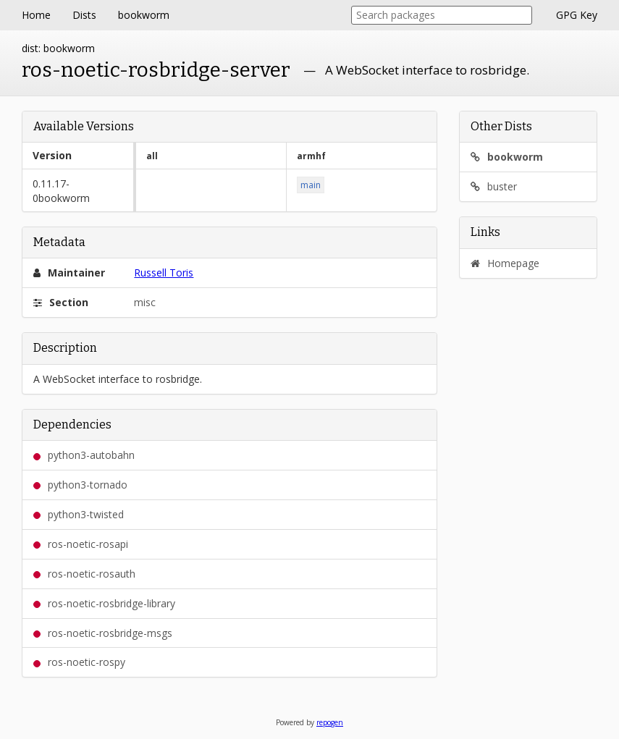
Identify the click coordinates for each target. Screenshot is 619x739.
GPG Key (576, 15)
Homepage (505, 263)
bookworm (143, 15)
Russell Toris (163, 272)
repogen (329, 722)
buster (494, 186)
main (310, 185)
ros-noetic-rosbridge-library (104, 603)
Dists (84, 15)
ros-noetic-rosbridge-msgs (102, 633)
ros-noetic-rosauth (84, 573)
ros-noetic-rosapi (80, 544)
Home (36, 15)
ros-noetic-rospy (79, 662)
